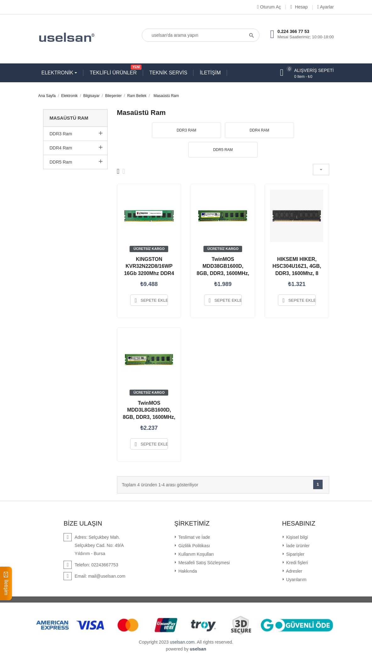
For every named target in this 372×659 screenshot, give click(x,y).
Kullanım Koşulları (195, 554)
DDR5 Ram (61, 162)
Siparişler (294, 554)
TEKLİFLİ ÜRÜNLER (115, 71)
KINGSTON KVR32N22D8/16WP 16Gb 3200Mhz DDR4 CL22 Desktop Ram (149, 270)
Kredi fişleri (296, 562)
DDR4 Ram (61, 147)
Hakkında (187, 571)
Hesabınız (298, 523)
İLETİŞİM (210, 72)
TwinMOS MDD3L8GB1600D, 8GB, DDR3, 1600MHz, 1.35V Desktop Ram (149, 413)
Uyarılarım (295, 579)
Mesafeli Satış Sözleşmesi (203, 562)
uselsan (198, 648)
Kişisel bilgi (296, 537)
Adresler (293, 571)
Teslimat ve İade (193, 537)
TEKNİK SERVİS (168, 72)
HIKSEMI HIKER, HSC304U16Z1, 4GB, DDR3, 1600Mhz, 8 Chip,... (297, 270)
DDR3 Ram (61, 133)
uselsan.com (182, 642)
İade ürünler (297, 545)
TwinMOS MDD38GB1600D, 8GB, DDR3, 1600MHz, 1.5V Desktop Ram (223, 270)
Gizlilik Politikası (193, 545)
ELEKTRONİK (58, 72)
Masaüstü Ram (69, 118)
